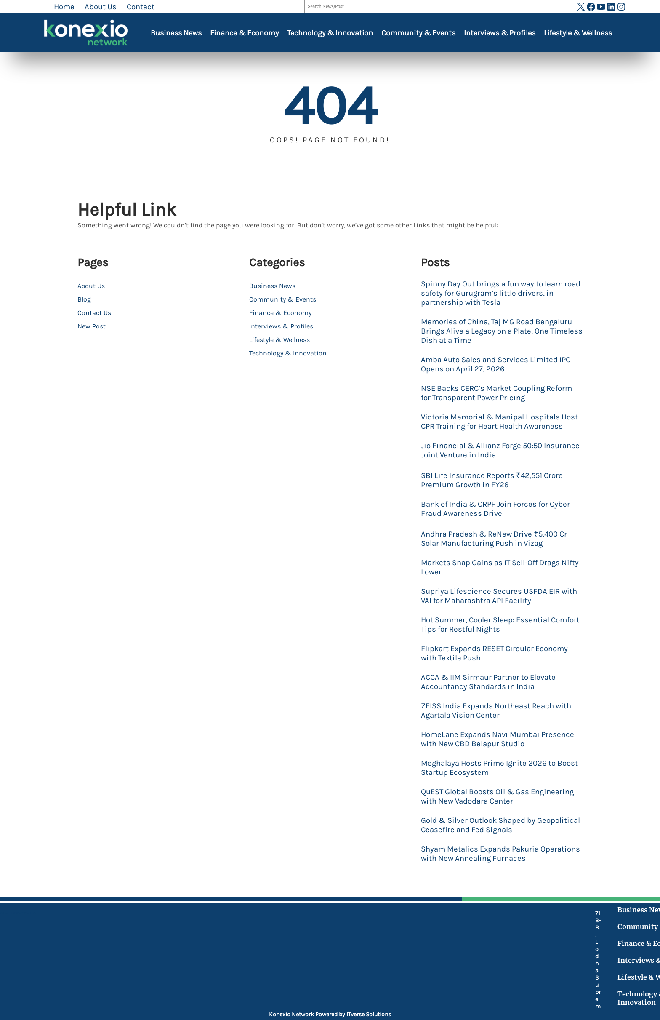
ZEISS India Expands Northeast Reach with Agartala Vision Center (496, 710)
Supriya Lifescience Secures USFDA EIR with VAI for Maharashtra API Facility (499, 596)
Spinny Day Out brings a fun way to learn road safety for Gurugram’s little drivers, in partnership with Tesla (500, 293)
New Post (91, 326)
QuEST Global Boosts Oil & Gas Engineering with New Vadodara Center (497, 796)
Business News (176, 32)
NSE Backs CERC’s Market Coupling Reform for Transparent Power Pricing (496, 393)
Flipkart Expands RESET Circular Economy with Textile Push (494, 653)
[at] (248, 979)
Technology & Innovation (330, 32)
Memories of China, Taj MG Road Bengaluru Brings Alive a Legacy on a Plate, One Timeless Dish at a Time (502, 331)
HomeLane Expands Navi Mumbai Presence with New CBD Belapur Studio (497, 739)
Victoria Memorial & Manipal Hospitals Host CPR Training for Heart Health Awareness (499, 421)
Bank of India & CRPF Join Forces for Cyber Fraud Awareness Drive (495, 508)
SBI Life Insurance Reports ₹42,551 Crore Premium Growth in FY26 (492, 480)
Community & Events (418, 32)
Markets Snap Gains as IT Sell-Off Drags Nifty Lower (500, 567)
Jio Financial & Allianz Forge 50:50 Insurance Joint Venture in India (500, 450)
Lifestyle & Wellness (578, 32)
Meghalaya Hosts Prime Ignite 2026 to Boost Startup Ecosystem (499, 767)
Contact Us (94, 313)
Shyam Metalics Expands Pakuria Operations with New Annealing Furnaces (500, 853)
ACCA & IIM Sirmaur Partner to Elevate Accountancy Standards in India (488, 682)
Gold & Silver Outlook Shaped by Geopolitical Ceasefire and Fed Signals (500, 825)
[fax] (248, 961)
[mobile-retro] (248, 938)
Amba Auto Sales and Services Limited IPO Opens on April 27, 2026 (496, 364)
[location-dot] (248, 917)
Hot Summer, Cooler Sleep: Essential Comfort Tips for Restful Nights (500, 624)
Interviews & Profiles (499, 32)
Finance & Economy (244, 32)
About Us (91, 286)
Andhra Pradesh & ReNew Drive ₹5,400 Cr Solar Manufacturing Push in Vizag (494, 538)
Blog (84, 299)
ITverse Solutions (368, 1014)
